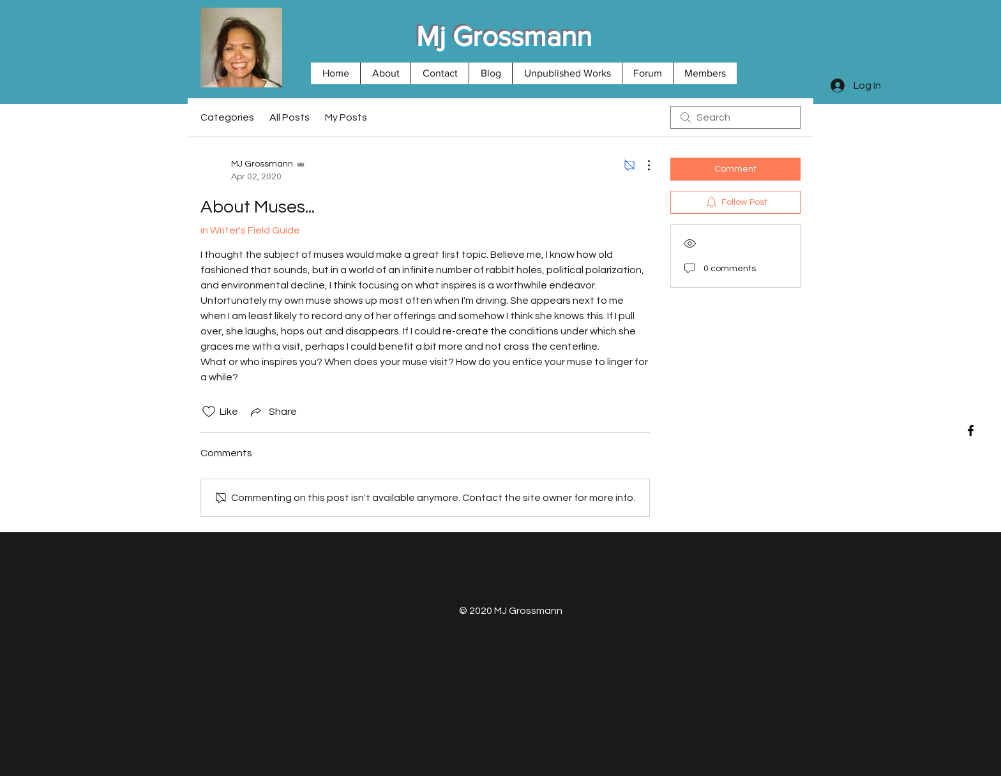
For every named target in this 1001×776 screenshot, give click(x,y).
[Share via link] (272, 411)
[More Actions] (642, 165)
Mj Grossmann (504, 36)
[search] (735, 117)
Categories (227, 117)
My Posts (346, 117)
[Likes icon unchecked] (208, 411)
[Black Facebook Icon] (970, 430)
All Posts (289, 117)
